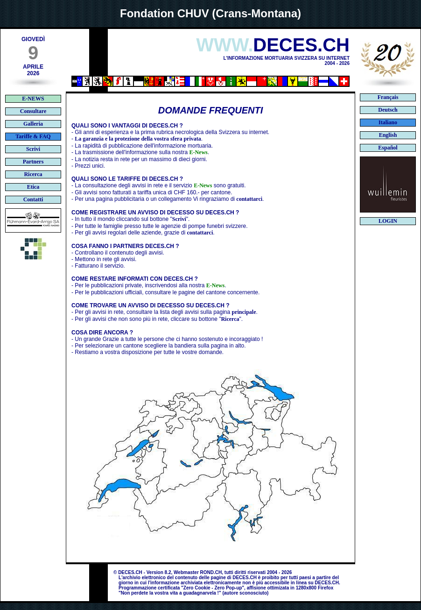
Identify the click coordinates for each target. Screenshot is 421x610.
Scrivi (179, 219)
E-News (198, 152)
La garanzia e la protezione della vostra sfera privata (138, 138)
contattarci (249, 199)
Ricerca (230, 319)
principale (244, 312)
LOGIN (388, 221)
